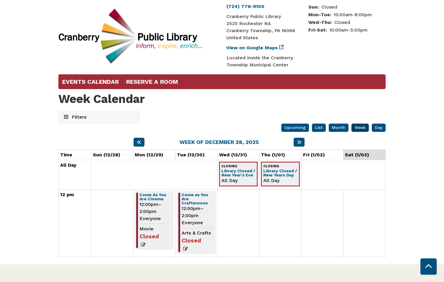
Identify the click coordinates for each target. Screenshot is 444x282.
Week (360, 127)
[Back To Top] (428, 266)
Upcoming (295, 127)
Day (378, 127)
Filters (78, 117)
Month (338, 127)
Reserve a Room (152, 81)
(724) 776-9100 (245, 6)
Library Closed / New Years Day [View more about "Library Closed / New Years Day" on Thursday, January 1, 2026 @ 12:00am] (280, 173)
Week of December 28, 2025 (219, 142)
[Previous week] (139, 142)
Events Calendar (90, 81)
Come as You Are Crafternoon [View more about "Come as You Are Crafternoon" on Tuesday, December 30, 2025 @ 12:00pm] (195, 199)
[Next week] (299, 142)
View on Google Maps (252, 47)
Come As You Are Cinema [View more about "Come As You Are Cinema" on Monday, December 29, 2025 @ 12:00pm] (152, 197)
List (319, 127)
